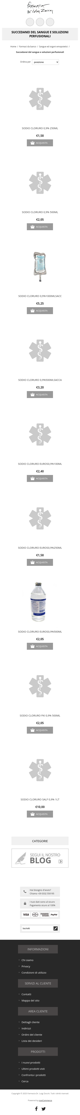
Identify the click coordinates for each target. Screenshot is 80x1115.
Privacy (25, 966)
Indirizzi (26, 1028)
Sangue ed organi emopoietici (53, 46)
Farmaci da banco (27, 46)
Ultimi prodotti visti (33, 1068)
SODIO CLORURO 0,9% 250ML (40, 128)
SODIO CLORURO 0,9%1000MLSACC (40, 295)
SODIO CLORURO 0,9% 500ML (40, 212)
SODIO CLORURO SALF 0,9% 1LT (40, 799)
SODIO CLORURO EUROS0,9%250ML (40, 547)
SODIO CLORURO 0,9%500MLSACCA (40, 379)
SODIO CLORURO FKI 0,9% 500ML (40, 715)
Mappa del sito (30, 1000)
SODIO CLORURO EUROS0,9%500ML (40, 631)
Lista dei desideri (31, 1041)
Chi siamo (27, 960)
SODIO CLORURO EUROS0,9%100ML (40, 463)
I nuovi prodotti (30, 1062)
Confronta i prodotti (33, 1075)
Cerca (24, 1081)
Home (13, 46)
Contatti (26, 994)
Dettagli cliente (30, 1022)
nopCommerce (45, 1100)
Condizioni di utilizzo (33, 972)
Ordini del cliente (31, 1034)
